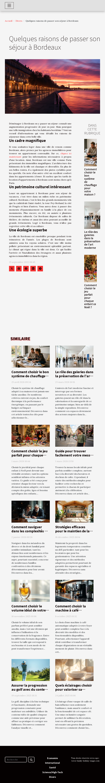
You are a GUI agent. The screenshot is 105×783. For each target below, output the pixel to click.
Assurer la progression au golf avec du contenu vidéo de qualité (30, 689)
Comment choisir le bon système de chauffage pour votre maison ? (30, 375)
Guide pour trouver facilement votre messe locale (73, 455)
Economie (52, 758)
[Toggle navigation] (9, 5)
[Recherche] (16, 759)
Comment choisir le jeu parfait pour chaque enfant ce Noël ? (90, 296)
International (52, 762)
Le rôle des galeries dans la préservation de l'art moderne (92, 239)
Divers (19, 20)
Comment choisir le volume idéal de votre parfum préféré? (28, 610)
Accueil (8, 20)
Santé (52, 767)
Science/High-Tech (52, 772)
